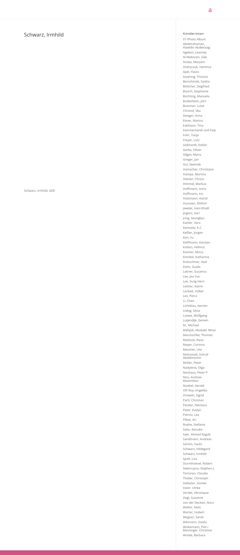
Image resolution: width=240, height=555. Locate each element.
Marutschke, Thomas (198, 335)
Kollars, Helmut (194, 247)
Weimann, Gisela (195, 522)
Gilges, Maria (192, 154)
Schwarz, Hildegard (196, 449)
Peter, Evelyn (192, 410)
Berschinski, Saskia (196, 81)
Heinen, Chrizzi (193, 179)
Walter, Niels (192, 507)
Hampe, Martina (194, 174)
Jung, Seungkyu (194, 218)
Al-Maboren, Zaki (195, 57)
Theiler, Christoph (195, 478)
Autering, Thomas (195, 77)
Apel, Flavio (191, 72)
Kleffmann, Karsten (196, 242)
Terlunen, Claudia (195, 473)
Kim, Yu (188, 237)
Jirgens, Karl (191, 213)
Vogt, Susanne (193, 497)
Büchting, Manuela (196, 96)
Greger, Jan (191, 159)
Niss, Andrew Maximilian (192, 378)
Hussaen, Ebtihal (195, 203)
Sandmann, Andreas (197, 439)
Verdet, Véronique (196, 493)
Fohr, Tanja (191, 135)
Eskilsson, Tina (193, 125)
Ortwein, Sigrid (193, 395)
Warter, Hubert (193, 512)
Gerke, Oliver (192, 150)
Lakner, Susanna (194, 271)
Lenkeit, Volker (193, 291)
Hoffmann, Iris (193, 193)
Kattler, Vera (192, 223)
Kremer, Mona (193, 252)
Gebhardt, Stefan (195, 145)
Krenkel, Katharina (196, 257)
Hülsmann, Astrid (195, 198)
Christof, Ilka (192, 111)
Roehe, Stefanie (194, 424)
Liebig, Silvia (191, 310)
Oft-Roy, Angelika (195, 390)
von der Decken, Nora (198, 502)
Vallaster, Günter (195, 483)
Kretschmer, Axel (195, 262)
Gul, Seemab (192, 164)
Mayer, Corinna (194, 344)
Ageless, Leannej (194, 52)
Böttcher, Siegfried (196, 86)
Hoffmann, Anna (194, 189)
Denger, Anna (192, 115)
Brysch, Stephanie (195, 91)
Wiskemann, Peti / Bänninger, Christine (197, 528)
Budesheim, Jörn (194, 101)
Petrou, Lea (191, 414)
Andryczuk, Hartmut (197, 67)
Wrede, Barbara (194, 535)
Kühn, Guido (192, 267)
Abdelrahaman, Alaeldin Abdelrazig (196, 45)
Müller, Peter (192, 362)
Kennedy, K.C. (192, 227)
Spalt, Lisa (190, 459)
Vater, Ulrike (191, 488)
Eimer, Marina (193, 120)
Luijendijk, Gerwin (195, 320)
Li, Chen (188, 301)
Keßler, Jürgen (193, 232)
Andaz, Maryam (194, 62)
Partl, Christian (193, 400)
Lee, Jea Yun (191, 276)
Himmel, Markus (194, 184)
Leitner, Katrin (193, 286)
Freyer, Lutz (191, 140)
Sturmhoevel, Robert (197, 463)
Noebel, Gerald (193, 385)
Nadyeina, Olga (194, 367)
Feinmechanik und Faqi (199, 130)
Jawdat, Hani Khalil (196, 208)
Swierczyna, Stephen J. (198, 468)
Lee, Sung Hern (194, 281)
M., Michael (191, 325)
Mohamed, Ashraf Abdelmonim (195, 356)
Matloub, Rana (193, 340)
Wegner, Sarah (193, 517)
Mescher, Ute (192, 349)
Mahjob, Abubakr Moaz (199, 330)
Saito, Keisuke (193, 429)
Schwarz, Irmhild (194, 454)
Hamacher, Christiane (198, 169)
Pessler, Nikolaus (195, 405)
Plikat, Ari (189, 419)
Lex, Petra (190, 296)
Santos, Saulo (192, 444)
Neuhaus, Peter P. (195, 372)
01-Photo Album (194, 39)
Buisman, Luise (193, 106)
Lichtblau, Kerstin (195, 306)
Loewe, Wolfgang (195, 315)
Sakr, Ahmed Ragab (197, 434)
